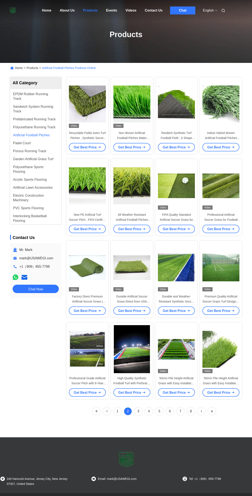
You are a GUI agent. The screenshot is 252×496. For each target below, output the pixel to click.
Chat (182, 10)
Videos (130, 10)
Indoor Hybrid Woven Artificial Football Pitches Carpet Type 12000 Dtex (221, 138)
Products (90, 10)
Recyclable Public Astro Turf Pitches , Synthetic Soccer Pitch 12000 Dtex (87, 138)
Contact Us (154, 10)
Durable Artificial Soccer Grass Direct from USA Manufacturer (132, 301)
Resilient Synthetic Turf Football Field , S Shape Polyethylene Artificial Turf (176, 138)
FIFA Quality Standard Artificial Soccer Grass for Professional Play (176, 219)
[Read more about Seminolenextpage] (96, 411)
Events (111, 10)
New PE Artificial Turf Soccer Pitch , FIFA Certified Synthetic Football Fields (87, 219)
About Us (67, 10)
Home (46, 10)
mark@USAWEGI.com (36, 258)
